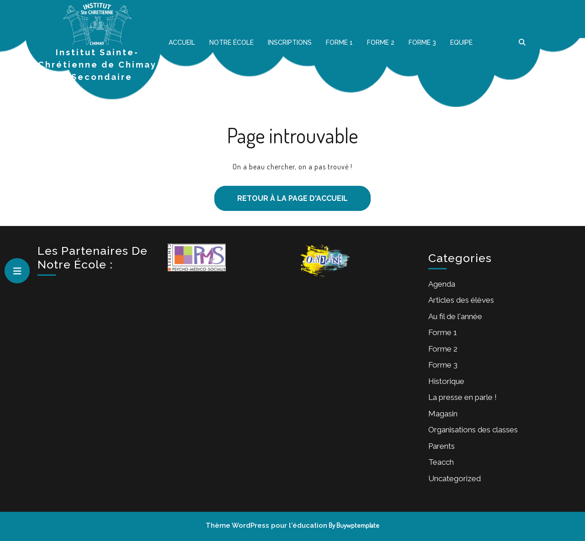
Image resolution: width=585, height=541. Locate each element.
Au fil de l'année (455, 316)
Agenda (441, 284)
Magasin (442, 413)
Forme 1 (339, 42)
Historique (446, 381)
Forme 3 (422, 42)
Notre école (231, 42)
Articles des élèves (461, 300)
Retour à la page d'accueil (281, 194)
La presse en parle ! (462, 397)
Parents (441, 446)
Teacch (441, 462)
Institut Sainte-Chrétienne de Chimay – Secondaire (97, 64)
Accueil (182, 42)
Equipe (461, 42)
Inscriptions (290, 42)
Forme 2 (380, 42)
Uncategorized (454, 478)
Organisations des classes (473, 429)
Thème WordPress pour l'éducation (266, 525)
